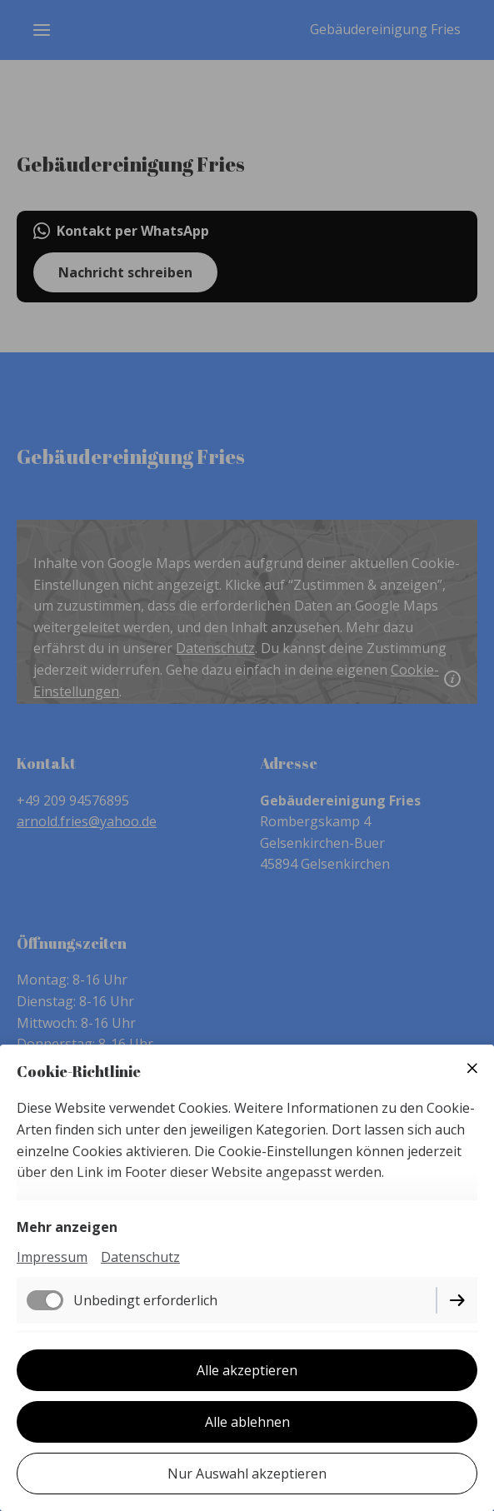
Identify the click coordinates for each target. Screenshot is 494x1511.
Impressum (52, 1257)
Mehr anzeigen (67, 1227)
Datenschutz (140, 1257)
